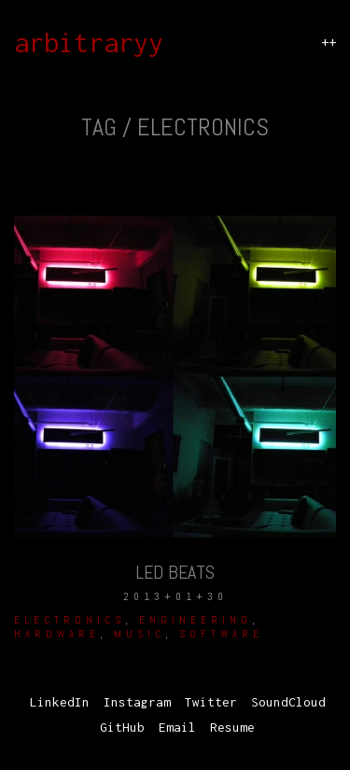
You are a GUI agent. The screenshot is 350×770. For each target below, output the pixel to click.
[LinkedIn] (60, 702)
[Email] (177, 728)
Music (139, 633)
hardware (57, 633)
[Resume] (232, 728)
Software (221, 633)
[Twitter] (211, 702)
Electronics (69, 619)
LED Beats (175, 572)
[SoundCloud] (288, 702)
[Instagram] (137, 702)
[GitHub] (122, 728)
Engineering (195, 619)
